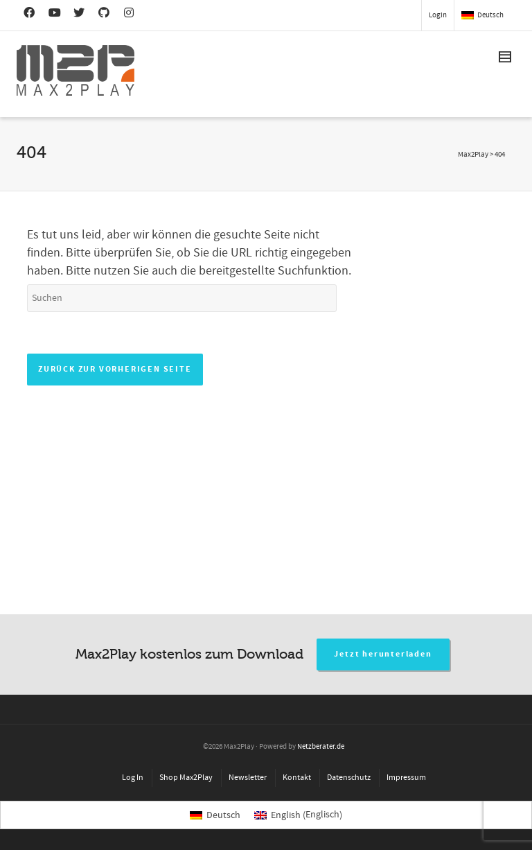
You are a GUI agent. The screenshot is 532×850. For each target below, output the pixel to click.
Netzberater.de (320, 747)
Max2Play (473, 154)
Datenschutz (349, 777)
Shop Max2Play (186, 777)
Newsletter (248, 777)
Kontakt (297, 777)
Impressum (406, 777)
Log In (132, 777)
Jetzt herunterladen (383, 654)
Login (438, 15)
